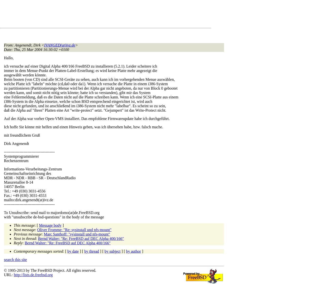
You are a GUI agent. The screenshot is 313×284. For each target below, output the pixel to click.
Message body (50, 225)
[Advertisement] (93, 15)
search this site (15, 260)
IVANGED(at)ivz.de (59, 45)
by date (73, 251)
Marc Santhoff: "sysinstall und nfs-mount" (77, 234)
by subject (113, 251)
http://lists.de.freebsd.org (33, 275)
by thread (91, 251)
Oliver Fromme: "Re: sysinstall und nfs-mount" (74, 230)
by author (133, 251)
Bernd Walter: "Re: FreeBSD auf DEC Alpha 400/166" (81, 239)
